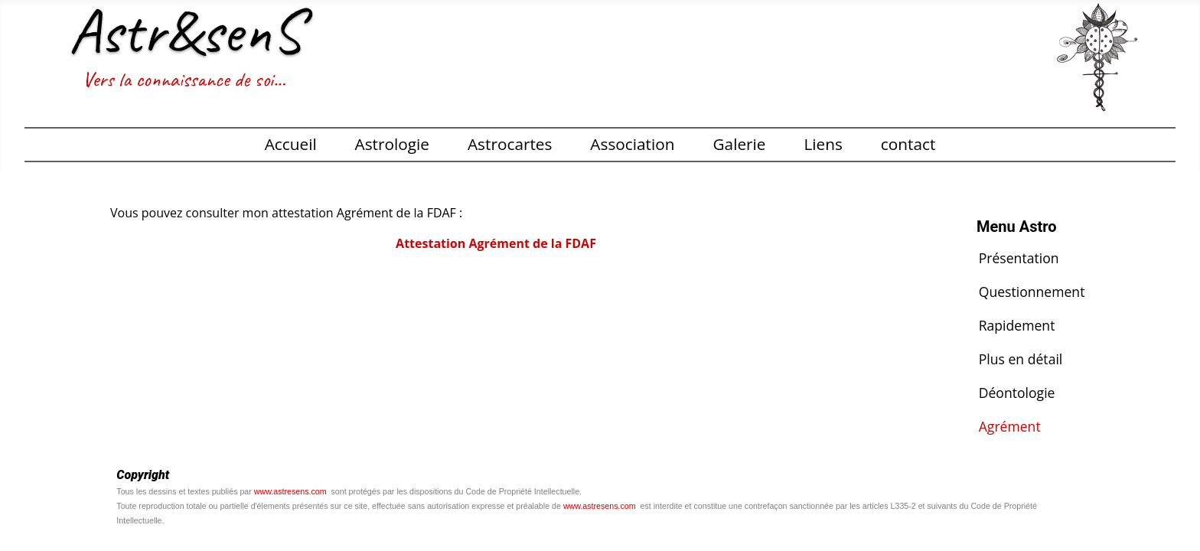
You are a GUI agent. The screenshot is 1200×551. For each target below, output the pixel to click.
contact (908, 144)
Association (632, 144)
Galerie (738, 144)
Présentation (1019, 258)
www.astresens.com (290, 491)
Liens (823, 144)
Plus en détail (1021, 359)
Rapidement (1017, 325)
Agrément (1010, 426)
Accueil (291, 144)
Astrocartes (510, 144)
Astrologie (392, 144)
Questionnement (1032, 291)
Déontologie (1017, 392)
